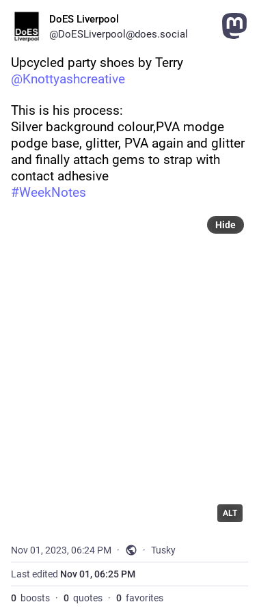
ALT (230, 513)
